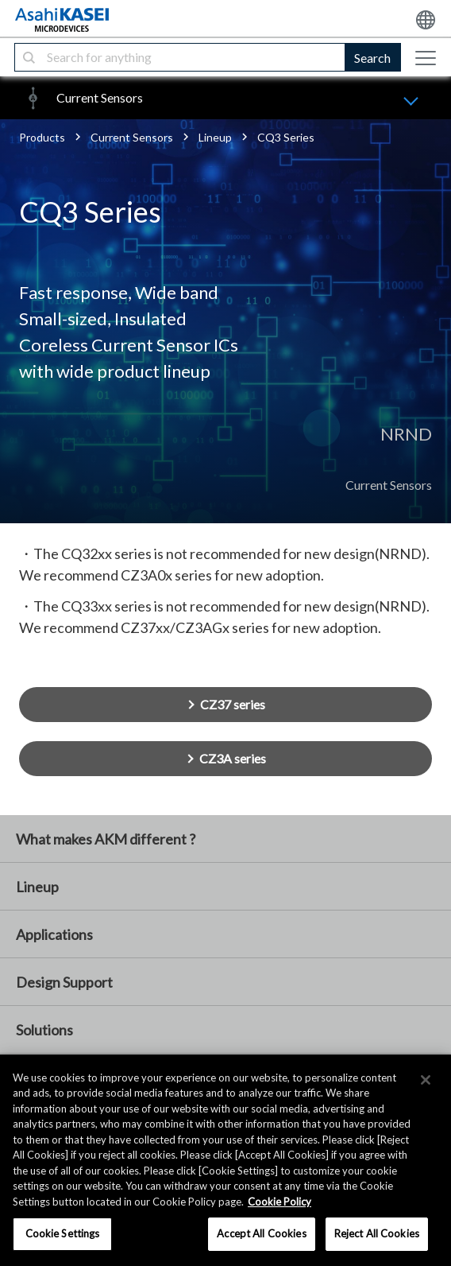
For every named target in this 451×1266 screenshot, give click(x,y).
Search (372, 57)
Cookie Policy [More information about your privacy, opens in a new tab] (279, 1201)
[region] (225, 1160)
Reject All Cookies (376, 1233)
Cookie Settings (62, 1233)
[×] (425, 1079)
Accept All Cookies (261, 1233)
